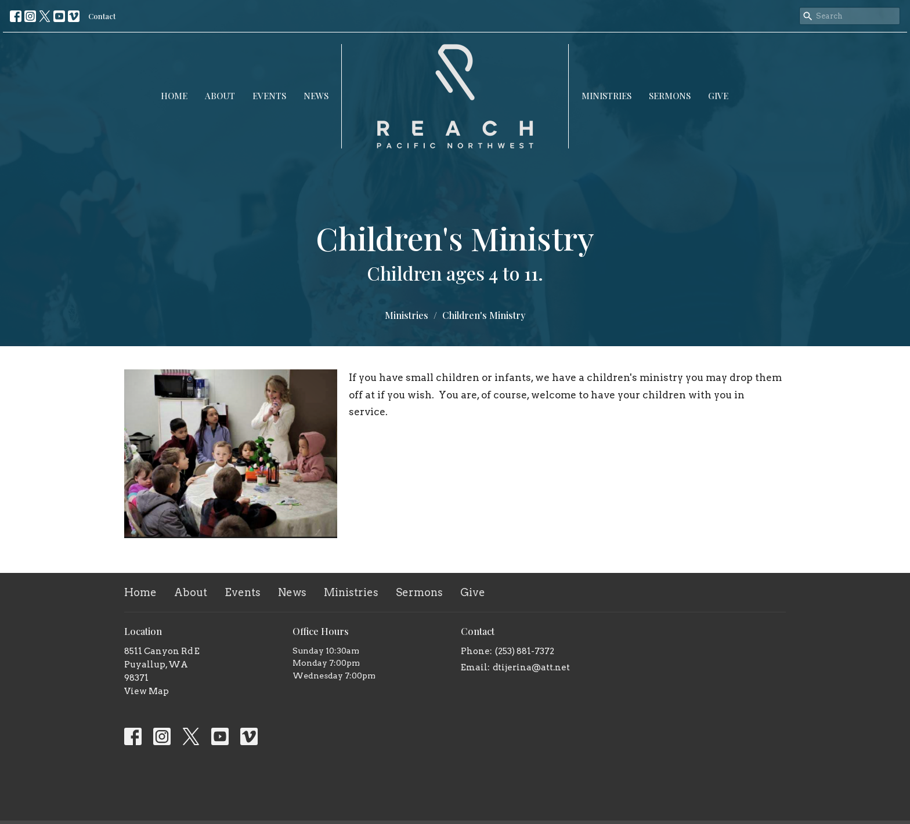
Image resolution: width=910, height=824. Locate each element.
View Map (146, 691)
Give (718, 95)
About (220, 95)
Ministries (606, 95)
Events (269, 95)
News (316, 95)
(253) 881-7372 (524, 651)
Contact (101, 16)
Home (174, 95)
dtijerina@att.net (531, 667)
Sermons (670, 95)
